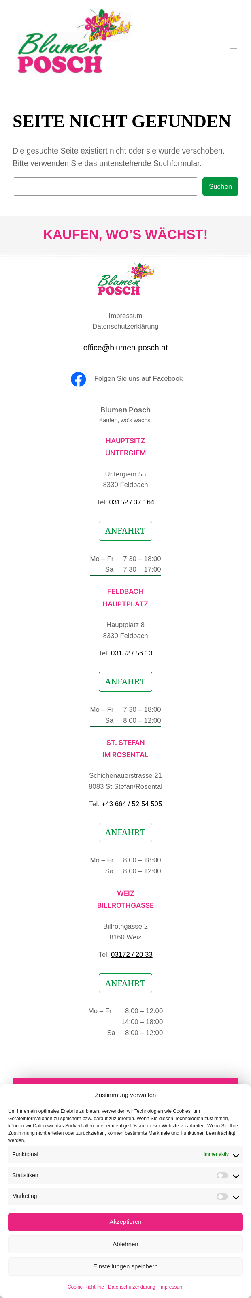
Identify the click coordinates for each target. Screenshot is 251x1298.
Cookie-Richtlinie (86, 1287)
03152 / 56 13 (132, 653)
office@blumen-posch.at (125, 347)
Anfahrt (125, 531)
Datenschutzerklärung (131, 1287)
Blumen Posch (125, 409)
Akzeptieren (125, 1221)
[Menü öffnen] (233, 46)
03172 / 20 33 (132, 955)
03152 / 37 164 (131, 502)
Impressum (171, 1287)
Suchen (220, 186)
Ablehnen (125, 1243)
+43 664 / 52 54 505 (132, 804)
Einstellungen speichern (125, 1266)
